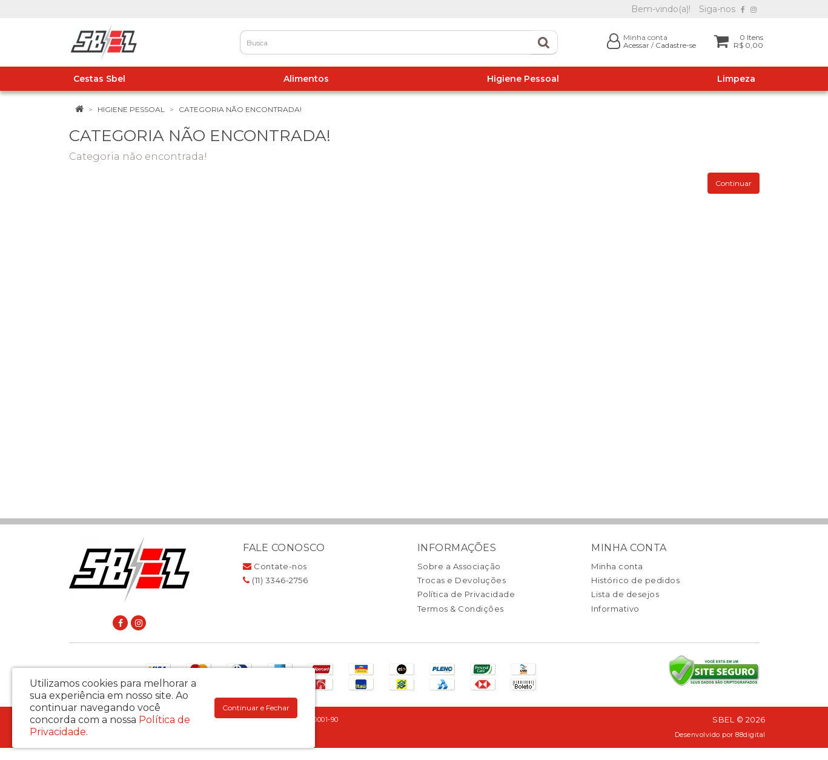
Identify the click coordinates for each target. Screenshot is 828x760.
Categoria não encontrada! (240, 109)
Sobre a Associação (459, 566)
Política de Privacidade (466, 594)
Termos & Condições (460, 608)
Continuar (733, 183)
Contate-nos (275, 566)
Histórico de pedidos (635, 580)
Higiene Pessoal (131, 109)
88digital (750, 735)
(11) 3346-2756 (275, 580)
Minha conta (617, 566)
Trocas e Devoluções (461, 580)
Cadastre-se (675, 45)
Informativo (615, 608)
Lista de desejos (625, 594)
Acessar (636, 45)
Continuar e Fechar (256, 707)
